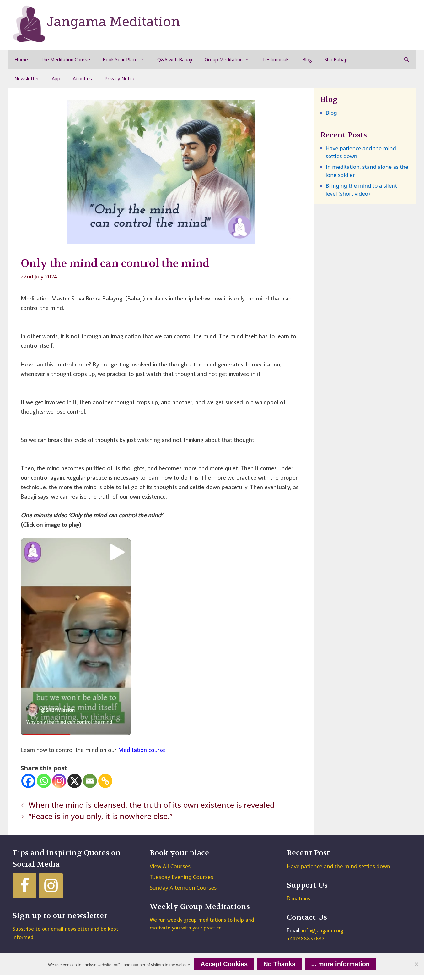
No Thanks (279, 964)
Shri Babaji (336, 59)
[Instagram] (59, 781)
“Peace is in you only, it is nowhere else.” (101, 816)
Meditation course (141, 749)
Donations (298, 898)
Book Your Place (127, 59)
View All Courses (170, 866)
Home (21, 59)
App (56, 78)
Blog (307, 59)
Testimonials (276, 59)
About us (82, 78)
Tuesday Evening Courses (181, 876)
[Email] (90, 781)
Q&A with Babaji (174, 59)
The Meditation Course (65, 59)
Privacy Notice (120, 78)
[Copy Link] (105, 781)
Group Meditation (230, 59)
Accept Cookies (224, 964)
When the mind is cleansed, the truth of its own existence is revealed (152, 805)
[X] (74, 781)
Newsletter (26, 78)
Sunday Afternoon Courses (183, 887)
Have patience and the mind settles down (338, 866)
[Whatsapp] (44, 781)
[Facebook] (28, 781)
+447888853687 (305, 938)
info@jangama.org (322, 930)
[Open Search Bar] (406, 59)
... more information (340, 964)
